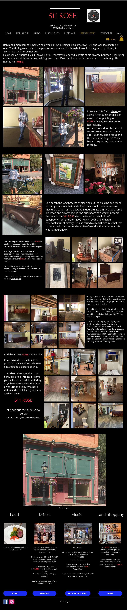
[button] (121, 38)
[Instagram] (11, 601)
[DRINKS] (44, 593)
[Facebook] (5, 601)
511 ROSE (59, 16)
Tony (23, 386)
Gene (114, 111)
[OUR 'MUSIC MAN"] (77, 593)
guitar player (15, 278)
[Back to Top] (64, 508)
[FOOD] (15, 593)
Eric (13, 386)
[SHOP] (110, 593)
